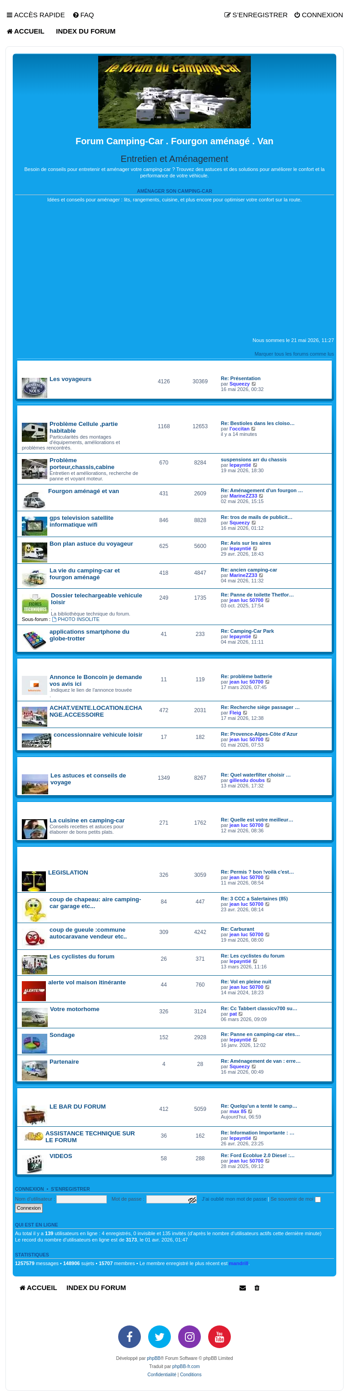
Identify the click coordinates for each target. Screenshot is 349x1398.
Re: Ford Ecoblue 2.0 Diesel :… (258, 1155)
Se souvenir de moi (296, 1199)
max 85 (237, 1111)
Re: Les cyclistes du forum (252, 955)
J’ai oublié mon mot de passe (234, 1199)
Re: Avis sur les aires (246, 543)
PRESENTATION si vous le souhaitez (61, 365)
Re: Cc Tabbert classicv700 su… (259, 1008)
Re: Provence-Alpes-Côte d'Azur (259, 734)
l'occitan (239, 428)
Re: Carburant (237, 929)
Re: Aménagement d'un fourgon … (262, 490)
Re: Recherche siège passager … (260, 707)
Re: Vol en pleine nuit (246, 981)
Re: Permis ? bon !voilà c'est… (257, 872)
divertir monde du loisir (49, 1093)
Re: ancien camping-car (249, 569)
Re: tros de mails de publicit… (257, 517)
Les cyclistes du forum (82, 956)
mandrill (239, 1263)
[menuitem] (83, 15)
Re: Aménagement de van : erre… (261, 1061)
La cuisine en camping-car (87, 820)
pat (233, 1014)
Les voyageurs (70, 379)
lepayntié (240, 465)
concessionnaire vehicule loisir (98, 734)
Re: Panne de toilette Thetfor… (257, 594)
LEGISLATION (68, 872)
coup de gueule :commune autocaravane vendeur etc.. (88, 933)
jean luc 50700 (246, 600)
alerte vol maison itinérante (87, 982)
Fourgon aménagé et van (83, 491)
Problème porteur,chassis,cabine (82, 463)
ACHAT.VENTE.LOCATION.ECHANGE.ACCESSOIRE (96, 711)
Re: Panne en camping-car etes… (260, 1034)
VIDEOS (61, 1156)
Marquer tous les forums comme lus (294, 354)
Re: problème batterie (246, 676)
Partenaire (64, 1061)
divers (25, 807)
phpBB (153, 1358)
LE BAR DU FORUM (78, 1106)
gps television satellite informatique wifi (82, 521)
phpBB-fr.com (186, 1366)
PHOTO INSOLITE (76, 619)
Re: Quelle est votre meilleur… (257, 819)
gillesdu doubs (247, 780)
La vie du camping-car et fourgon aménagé (85, 574)
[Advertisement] (174, 273)
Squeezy (239, 383)
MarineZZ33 (243, 496)
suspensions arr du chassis (254, 459)
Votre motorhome (75, 1009)
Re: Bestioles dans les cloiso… (258, 423)
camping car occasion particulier (62, 663)
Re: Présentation (240, 378)
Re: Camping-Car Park (247, 631)
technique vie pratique (47, 410)
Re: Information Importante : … (257, 1132)
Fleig (235, 712)
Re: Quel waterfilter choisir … (256, 774)
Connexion (29, 1189)
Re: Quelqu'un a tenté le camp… (259, 1106)
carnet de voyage (40, 762)
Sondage (62, 1034)
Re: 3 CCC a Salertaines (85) (254, 898)
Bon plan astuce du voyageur (91, 543)
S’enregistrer (70, 1189)
